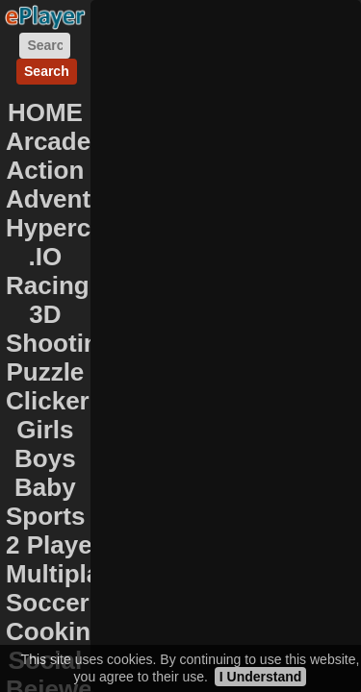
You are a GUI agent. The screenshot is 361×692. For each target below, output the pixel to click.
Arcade (48, 141)
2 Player (54, 545)
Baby (45, 487)
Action (45, 170)
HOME (45, 112)
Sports (45, 516)
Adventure (68, 199)
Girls (44, 429)
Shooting (60, 343)
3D (45, 314)
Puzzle (45, 372)
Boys (45, 458)
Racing (48, 285)
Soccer (48, 602)
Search (46, 71)
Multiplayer (72, 573)
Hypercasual (80, 227)
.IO (46, 256)
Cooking (56, 631)
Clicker (48, 400)
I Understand (260, 676)
